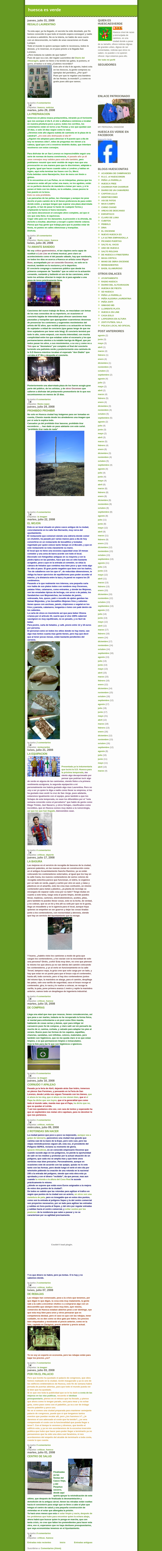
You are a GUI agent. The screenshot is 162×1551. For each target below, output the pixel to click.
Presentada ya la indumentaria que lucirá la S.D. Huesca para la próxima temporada (77, 769)
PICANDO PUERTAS (111, 241)
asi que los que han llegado (41, 811)
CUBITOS (106, 221)
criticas (41, 855)
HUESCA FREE (109, 183)
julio (100, 382)
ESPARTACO (107, 214)
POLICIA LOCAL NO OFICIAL (115, 325)
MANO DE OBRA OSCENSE (115, 261)
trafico (49, 1287)
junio (100, 339)
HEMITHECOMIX (109, 197)
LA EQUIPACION (37, 753)
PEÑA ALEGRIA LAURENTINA (116, 298)
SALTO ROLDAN (109, 251)
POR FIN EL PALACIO (40, 1374)
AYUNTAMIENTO (109, 278)
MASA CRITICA (109, 258)
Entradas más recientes (39, 1542)
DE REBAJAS (35, 1294)
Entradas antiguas (83, 1542)
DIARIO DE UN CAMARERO (115, 190)
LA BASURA (34, 861)
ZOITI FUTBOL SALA (111, 322)
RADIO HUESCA (109, 281)
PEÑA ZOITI (107, 302)
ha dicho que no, (82, 1103)
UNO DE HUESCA (110, 248)
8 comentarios (43, 1533)
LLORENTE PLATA (110, 308)
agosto (101, 335)
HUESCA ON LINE (110, 312)
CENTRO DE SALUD (39, 1456)
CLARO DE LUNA (110, 217)
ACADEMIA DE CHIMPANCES (116, 173)
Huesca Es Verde (105, 139)
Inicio (62, 1542)
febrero (101, 355)
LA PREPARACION (38, 114)
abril (100, 347)
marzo (101, 351)
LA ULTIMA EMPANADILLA (114, 238)
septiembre (103, 375)
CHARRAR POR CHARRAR (115, 187)
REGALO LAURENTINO (41, 24)
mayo (101, 343)
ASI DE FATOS (108, 200)
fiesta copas (43, 240)
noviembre (103, 367)
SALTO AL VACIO (110, 244)
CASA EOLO (107, 315)
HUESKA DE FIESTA (111, 288)
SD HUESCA (107, 291)
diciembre (103, 363)
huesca (41, 107)
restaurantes (43, 747)
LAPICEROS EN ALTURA (113, 319)
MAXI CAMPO (108, 204)
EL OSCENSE (108, 231)
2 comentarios (43, 742)
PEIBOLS (106, 224)
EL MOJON (34, 523)
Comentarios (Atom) (51, 1548)
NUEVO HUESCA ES (111, 234)
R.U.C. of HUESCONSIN (113, 177)
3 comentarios (43, 1120)
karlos (119, 28)
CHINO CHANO (109, 207)
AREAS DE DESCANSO (113, 210)
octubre (102, 371)
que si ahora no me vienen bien (62, 1097)
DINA (104, 227)
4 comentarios (43, 103)
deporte (50, 855)
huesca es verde (44, 9)
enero (101, 359)
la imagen (42, 516)
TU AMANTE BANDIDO (41, 246)
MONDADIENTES (109, 265)
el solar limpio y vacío (68, 1513)
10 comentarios (44, 235)
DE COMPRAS (36, 1007)
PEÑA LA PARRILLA (111, 180)
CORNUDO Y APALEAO (41, 1084)
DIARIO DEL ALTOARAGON (115, 285)
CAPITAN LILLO (109, 193)
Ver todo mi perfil (106, 60)
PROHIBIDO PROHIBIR (41, 410)
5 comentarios (43, 1445)
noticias (50, 107)
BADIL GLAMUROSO (111, 268)
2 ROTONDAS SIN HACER (43, 1131)
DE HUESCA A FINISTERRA (115, 254)
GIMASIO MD (107, 305)
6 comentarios (43, 399)
